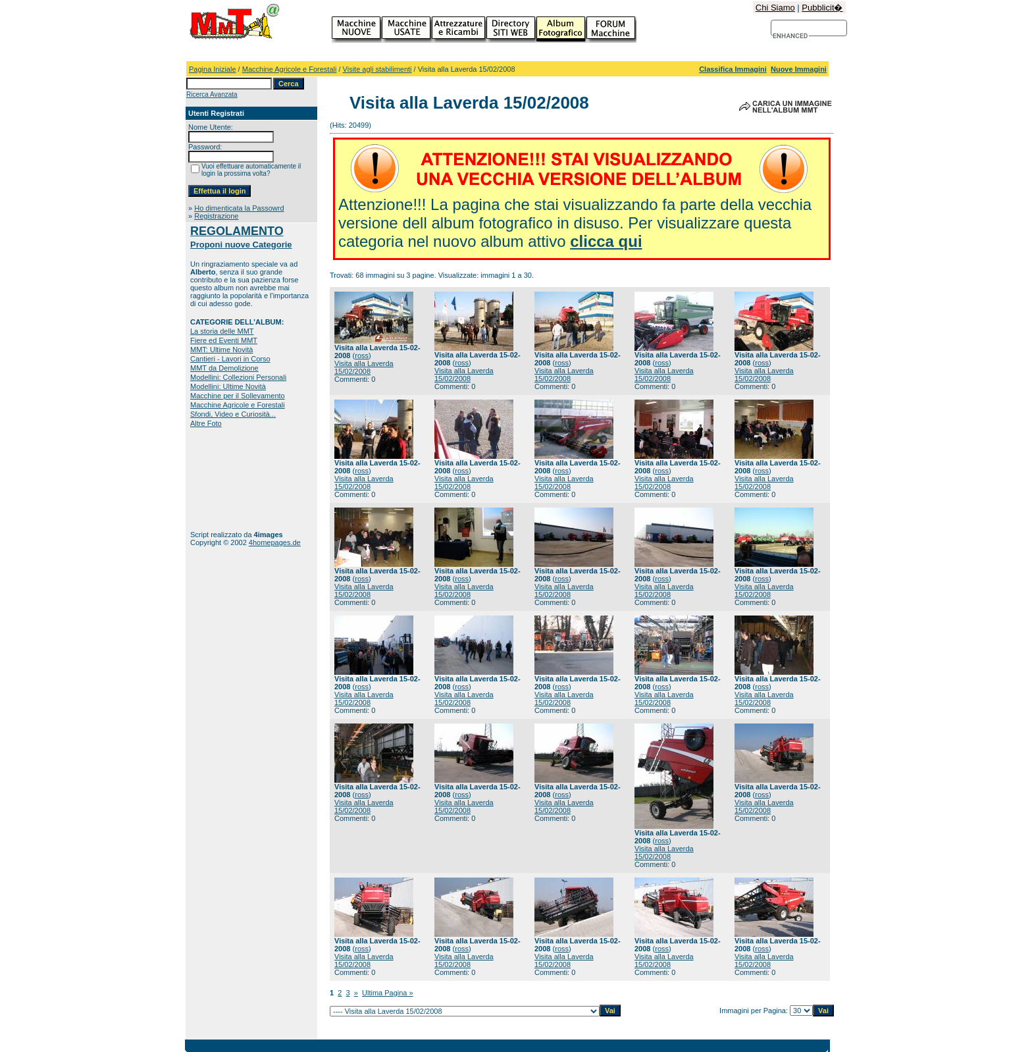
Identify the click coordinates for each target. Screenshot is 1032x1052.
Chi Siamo (775, 8)
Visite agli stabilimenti (377, 69)
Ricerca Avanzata (212, 94)
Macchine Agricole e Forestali (289, 69)
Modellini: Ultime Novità (228, 386)
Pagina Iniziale (212, 69)
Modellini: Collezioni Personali (238, 377)
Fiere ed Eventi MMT (223, 340)
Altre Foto (206, 423)
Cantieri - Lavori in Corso (230, 359)
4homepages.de (275, 542)
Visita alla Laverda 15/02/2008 (364, 367)
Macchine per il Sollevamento (237, 396)
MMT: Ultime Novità (221, 350)
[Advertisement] (231, 479)
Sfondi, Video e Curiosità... (233, 414)
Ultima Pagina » (387, 993)
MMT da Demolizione (224, 368)
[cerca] (791, 36)
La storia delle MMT (222, 331)
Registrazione (216, 216)
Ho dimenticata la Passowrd (239, 208)
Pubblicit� (822, 8)
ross (362, 355)
